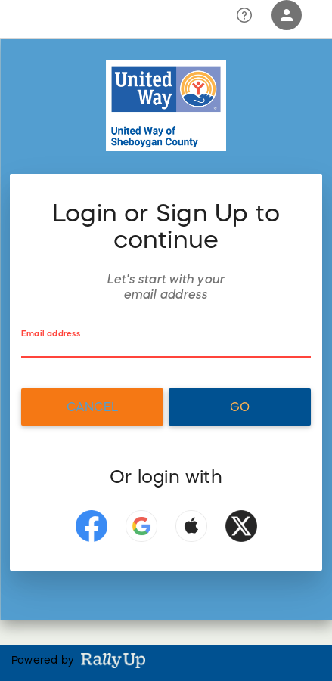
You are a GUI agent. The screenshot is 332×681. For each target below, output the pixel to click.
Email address (50, 334)
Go (240, 407)
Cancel (92, 407)
